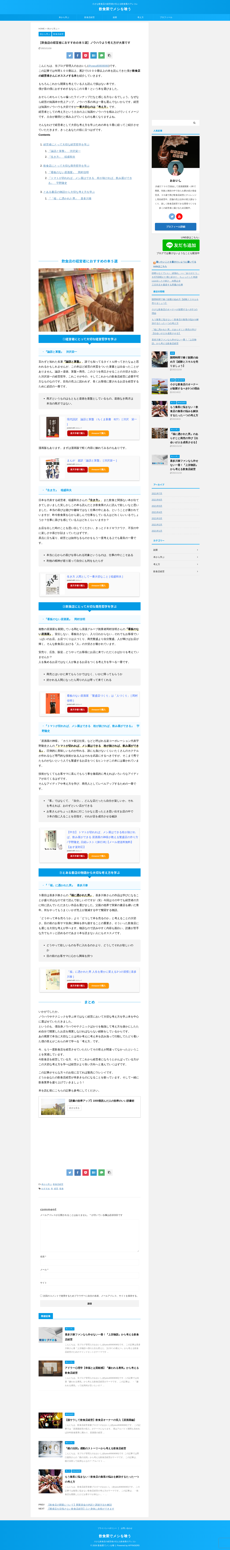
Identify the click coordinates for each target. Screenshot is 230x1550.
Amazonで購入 (98, 433)
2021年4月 (157, 512)
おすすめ (45, 1188)
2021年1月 (157, 531)
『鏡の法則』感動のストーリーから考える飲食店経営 (95, 1448)
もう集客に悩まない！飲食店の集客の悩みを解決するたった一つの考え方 (175, 321)
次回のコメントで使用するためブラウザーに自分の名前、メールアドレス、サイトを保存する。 (91, 1296)
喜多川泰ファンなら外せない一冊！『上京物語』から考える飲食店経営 (174, 341)
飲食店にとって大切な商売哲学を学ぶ (66, 165)
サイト (43, 1282)
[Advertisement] (90, 231)
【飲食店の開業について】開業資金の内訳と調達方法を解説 (79, 1504)
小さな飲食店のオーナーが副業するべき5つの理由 (175, 311)
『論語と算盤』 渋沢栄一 (64, 151)
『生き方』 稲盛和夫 (61, 156)
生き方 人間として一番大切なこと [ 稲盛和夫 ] (95, 576)
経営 (56, 1188)
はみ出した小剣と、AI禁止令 (166, 281)
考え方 (140, 17)
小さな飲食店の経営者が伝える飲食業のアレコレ (115, 1541)
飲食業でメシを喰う (115, 9)
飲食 (61, 1188)
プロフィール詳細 (175, 226)
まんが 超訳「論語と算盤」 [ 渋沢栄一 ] (92, 460)
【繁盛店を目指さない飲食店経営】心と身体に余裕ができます (80, 1508)
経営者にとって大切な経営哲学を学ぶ (66, 144)
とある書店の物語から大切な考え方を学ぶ (69, 192)
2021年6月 (157, 499)
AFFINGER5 (134, 1545)
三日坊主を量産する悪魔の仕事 (167, 284)
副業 (115, 17)
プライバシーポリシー (107, 1528)
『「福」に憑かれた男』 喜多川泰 (69, 198)
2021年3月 (157, 518)
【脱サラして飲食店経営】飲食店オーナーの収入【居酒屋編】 (100, 1420)
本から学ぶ (64, 17)
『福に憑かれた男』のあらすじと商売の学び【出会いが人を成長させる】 (174, 331)
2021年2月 (157, 524)
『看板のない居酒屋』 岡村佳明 (68, 172)
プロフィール (166, 17)
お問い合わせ (126, 1528)
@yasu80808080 (98, 65)
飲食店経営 (89, 17)
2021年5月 (157, 506)
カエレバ (78, 428)
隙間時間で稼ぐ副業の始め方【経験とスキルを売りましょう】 (175, 301)
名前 (43, 1256)
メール (44, 1269)
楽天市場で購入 (77, 433)
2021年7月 (157, 493)
